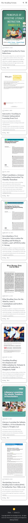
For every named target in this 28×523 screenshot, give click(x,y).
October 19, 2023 (7, 47)
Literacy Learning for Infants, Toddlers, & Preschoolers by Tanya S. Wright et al (14, 424)
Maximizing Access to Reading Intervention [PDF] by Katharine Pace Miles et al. (14, 484)
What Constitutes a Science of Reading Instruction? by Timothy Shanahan (13, 177)
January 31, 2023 (7, 357)
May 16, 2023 (6, 171)
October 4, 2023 (7, 110)
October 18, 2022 (7, 479)
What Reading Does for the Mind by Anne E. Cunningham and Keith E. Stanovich (13, 302)
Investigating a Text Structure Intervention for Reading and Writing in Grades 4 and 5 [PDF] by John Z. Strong (13, 240)
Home (9, 512)
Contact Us (17, 512)
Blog (4, 67)
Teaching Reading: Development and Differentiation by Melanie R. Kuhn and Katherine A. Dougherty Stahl (13, 365)
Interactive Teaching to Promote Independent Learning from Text (11, 115)
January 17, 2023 (7, 418)
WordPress (16, 517)
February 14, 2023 (7, 296)
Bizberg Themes (14, 519)
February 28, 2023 (7, 232)
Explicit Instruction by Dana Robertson (13, 52)
